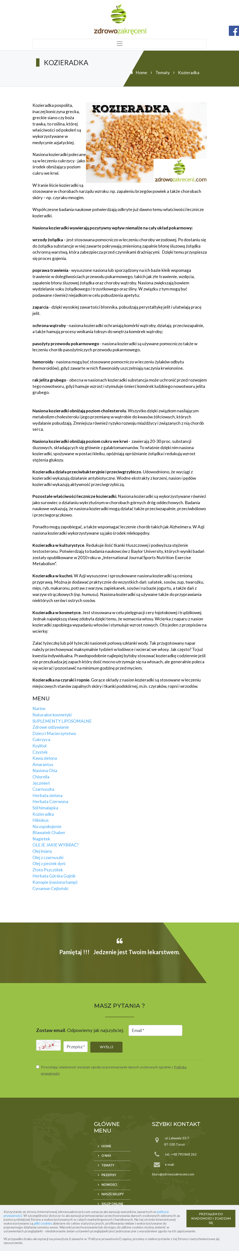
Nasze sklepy (112, 1194)
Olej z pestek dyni (48, 863)
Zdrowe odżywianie (50, 727)
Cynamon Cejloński (50, 888)
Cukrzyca (41, 739)
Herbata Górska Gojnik (54, 875)
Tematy (162, 72)
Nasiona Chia (44, 770)
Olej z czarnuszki (47, 857)
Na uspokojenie (47, 826)
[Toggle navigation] (119, 43)
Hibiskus (40, 820)
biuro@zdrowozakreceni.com (173, 1174)
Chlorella (40, 776)
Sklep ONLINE (112, 1204)
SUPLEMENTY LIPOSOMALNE (62, 721)
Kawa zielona (44, 758)
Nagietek (41, 838)
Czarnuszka (43, 789)
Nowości (109, 1185)
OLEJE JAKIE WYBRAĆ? (55, 844)
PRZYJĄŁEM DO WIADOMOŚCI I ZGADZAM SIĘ (211, 1218)
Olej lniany (42, 851)
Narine (39, 708)
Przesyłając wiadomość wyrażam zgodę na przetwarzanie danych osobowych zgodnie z (113, 1070)
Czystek (40, 752)
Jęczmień (41, 783)
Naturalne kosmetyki (52, 714)
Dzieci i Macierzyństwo (54, 733)
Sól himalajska (45, 807)
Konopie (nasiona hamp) (54, 882)
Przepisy (108, 1175)
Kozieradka (43, 814)
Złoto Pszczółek (47, 869)
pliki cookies (43, 1223)
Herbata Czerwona (50, 801)
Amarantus (42, 764)
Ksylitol (39, 745)
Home (141, 72)
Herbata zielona (47, 795)
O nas (106, 1155)
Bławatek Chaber (48, 832)
